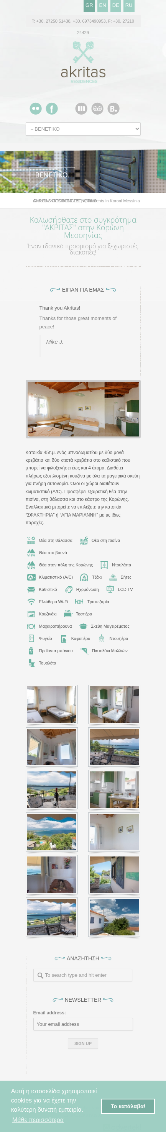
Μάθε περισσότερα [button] (38, 1120)
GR (89, 5)
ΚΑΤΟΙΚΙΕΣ (61, 201)
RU (129, 5)
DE (115, 5)
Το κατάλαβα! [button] (128, 1106)
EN (102, 5)
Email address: (49, 1013)
